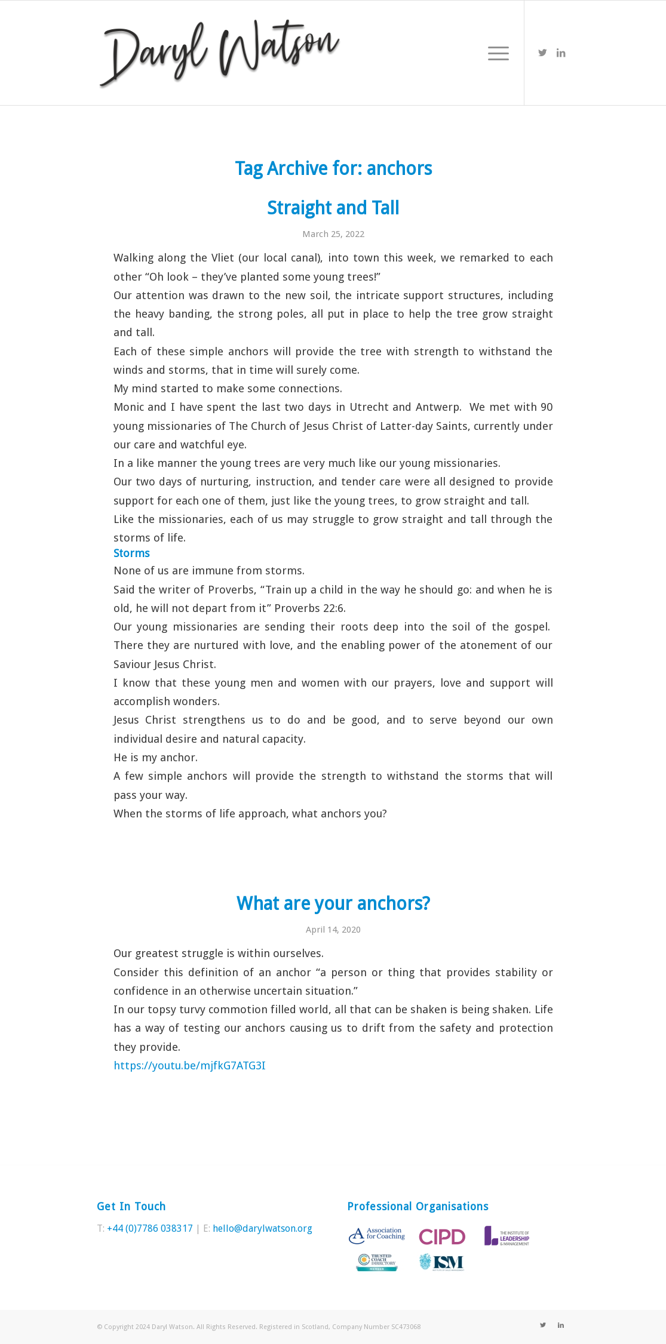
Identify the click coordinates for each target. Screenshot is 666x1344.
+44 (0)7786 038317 (150, 1228)
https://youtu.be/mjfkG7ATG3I (189, 1065)
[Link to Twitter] (543, 52)
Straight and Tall (333, 208)
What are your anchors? (333, 903)
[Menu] (494, 53)
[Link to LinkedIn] (561, 52)
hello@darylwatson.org (262, 1228)
